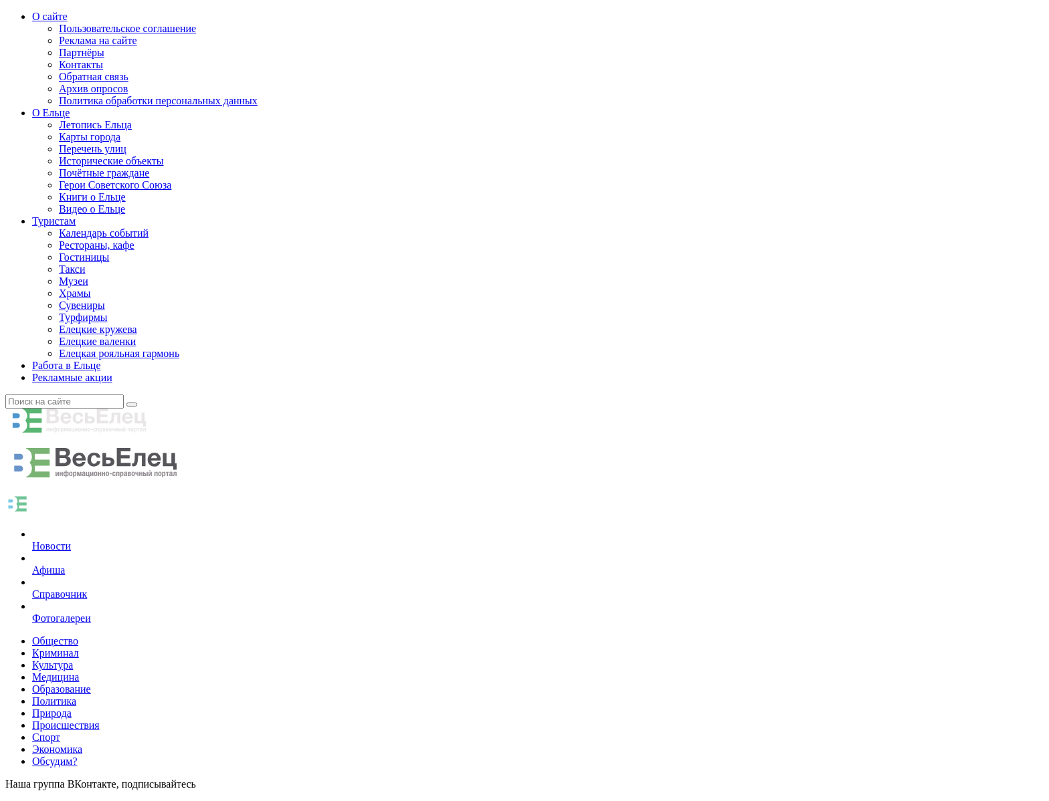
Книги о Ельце (92, 197)
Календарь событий (104, 233)
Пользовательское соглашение (127, 28)
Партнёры (81, 52)
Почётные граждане (104, 173)
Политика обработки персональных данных (158, 100)
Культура (52, 665)
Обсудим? (55, 761)
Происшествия (66, 725)
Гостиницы (84, 257)
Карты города (89, 136)
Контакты (81, 64)
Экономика (57, 749)
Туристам (54, 221)
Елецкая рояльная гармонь (119, 353)
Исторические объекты (111, 160)
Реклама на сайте (97, 40)
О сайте (50, 16)
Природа (52, 713)
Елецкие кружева (98, 329)
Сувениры (82, 305)
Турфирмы (83, 317)
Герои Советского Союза (115, 185)
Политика (54, 701)
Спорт (46, 737)
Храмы (75, 293)
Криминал (55, 653)
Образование (61, 689)
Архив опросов (93, 88)
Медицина (55, 677)
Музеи (73, 281)
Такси (72, 269)
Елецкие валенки (97, 341)
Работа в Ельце (66, 365)
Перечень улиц (92, 148)
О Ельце (51, 112)
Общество (55, 641)
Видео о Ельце (92, 209)
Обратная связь (93, 76)
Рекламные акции (72, 377)
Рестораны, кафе (96, 245)
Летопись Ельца (95, 124)
